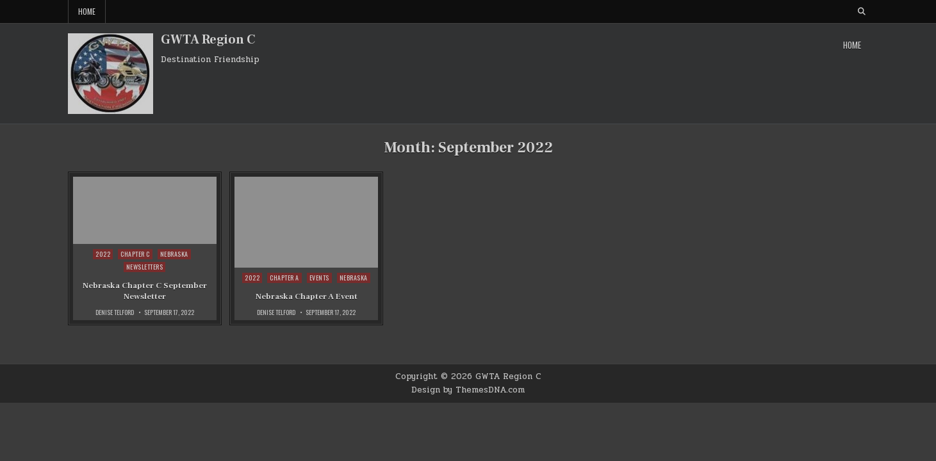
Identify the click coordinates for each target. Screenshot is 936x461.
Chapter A (284, 277)
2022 (102, 254)
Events (319, 277)
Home (86, 11)
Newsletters (144, 266)
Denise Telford (114, 312)
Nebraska (174, 254)
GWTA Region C (208, 39)
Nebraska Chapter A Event (306, 296)
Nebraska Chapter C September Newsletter (145, 291)
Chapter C (135, 254)
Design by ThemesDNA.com (468, 390)
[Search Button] (862, 11)
